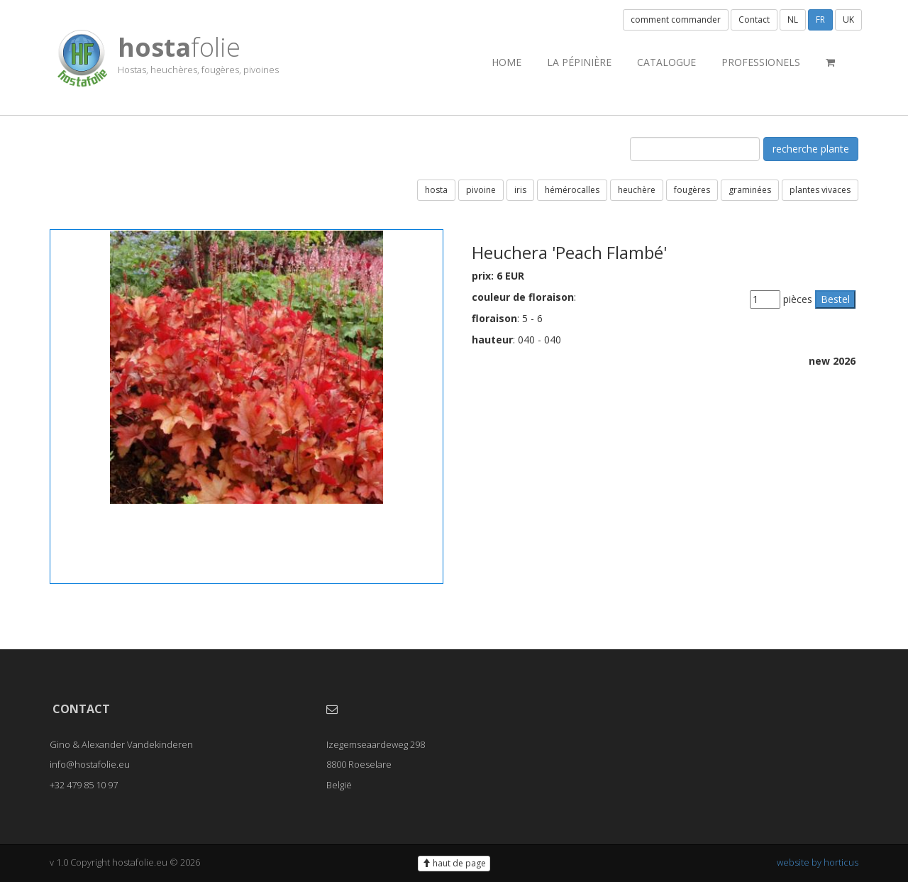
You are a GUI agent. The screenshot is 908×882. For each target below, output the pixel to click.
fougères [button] (692, 190)
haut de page (454, 863)
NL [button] (792, 19)
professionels (760, 62)
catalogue (666, 62)
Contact (754, 19)
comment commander (676, 19)
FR (820, 19)
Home (506, 62)
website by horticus (817, 862)
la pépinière (579, 62)
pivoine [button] (481, 190)
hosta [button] (436, 190)
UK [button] (848, 19)
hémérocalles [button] (572, 190)
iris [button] (520, 190)
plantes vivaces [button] (820, 190)
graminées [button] (750, 190)
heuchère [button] (636, 190)
